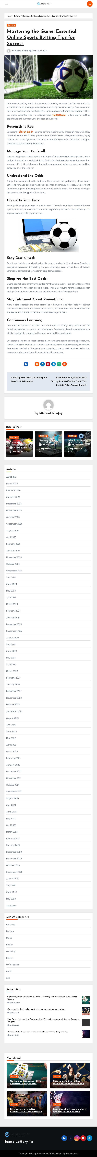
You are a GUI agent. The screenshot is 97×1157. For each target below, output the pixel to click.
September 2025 (14, 523)
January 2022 (13, 764)
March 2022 (12, 751)
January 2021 (13, 845)
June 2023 (11, 651)
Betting (11, 25)
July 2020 (11, 885)
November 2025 (14, 510)
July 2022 (11, 724)
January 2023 (13, 684)
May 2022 (11, 738)
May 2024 (11, 590)
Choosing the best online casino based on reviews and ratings (36, 1009)
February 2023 (13, 677)
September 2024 (14, 570)
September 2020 (14, 871)
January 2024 (13, 617)
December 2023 (14, 624)
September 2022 (14, 711)
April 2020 (11, 905)
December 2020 (14, 851)
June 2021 (11, 811)
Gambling (11, 951)
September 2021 (14, 791)
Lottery (10, 958)
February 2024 (13, 610)
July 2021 (11, 805)
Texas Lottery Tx (18, 1141)
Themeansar (72, 1153)
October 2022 (13, 704)
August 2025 (12, 530)
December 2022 (14, 691)
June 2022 (11, 731)
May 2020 (11, 898)
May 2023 (11, 657)
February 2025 (13, 543)
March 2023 (12, 671)
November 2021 (13, 778)
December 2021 (13, 771)
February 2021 (13, 838)
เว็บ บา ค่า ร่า (26, 132)
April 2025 (11, 537)
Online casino (12, 964)
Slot (8, 978)
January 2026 (13, 496)
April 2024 (11, 597)
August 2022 (12, 717)
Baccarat (10, 924)
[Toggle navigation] (6, 3)
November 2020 (14, 858)
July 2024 (11, 577)
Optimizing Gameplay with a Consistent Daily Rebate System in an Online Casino (25, 1083)
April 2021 (11, 825)
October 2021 (12, 784)
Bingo (9, 937)
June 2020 (11, 892)
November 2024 (14, 557)
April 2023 (11, 664)
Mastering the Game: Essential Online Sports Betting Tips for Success (42, 37)
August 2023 (12, 637)
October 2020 (13, 865)
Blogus (59, 1153)
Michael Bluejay (21, 51)
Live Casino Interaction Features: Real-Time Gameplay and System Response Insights (26, 1111)
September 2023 (14, 630)
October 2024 (13, 563)
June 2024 (11, 584)
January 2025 (13, 550)
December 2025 (14, 503)
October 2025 (13, 517)
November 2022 (14, 697)
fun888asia (58, 115)
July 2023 (11, 644)
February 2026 (13, 490)
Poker (9, 971)
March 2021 (12, 831)
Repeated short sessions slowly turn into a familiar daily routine (37, 1032)
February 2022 (13, 758)
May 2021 (11, 818)
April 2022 (11, 744)
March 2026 (12, 483)
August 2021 (12, 798)
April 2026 (11, 476)
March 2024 (12, 604)
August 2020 (12, 878)
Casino (9, 944)
